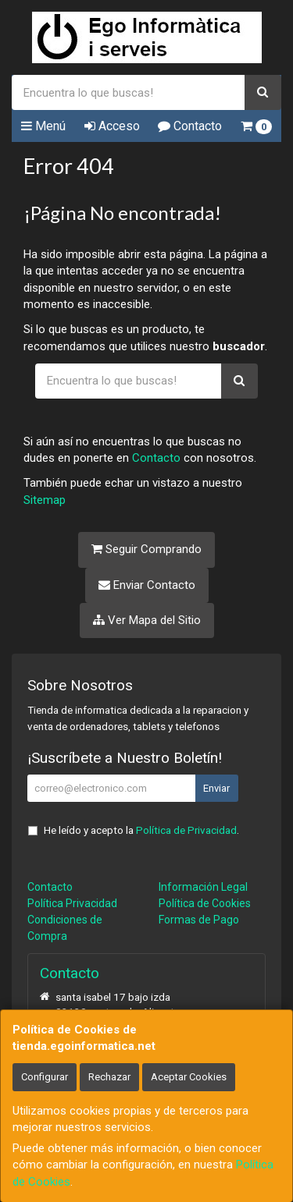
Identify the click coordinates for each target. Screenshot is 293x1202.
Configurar (44, 1077)
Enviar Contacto (146, 585)
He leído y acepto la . (141, 830)
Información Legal (203, 887)
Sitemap (44, 500)
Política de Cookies (205, 903)
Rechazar (109, 1077)
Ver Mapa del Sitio (147, 620)
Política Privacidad (72, 903)
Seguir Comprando (146, 549)
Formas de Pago (199, 919)
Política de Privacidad (186, 830)
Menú (43, 126)
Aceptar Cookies (189, 1077)
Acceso (112, 126)
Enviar (216, 788)
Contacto (190, 126)
